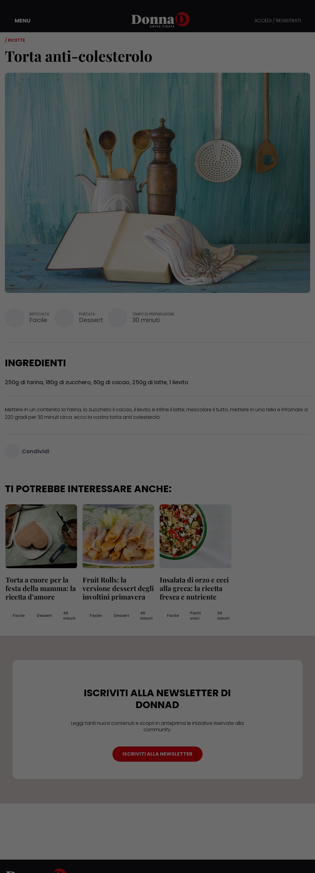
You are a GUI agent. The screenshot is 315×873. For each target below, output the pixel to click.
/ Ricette (15, 40)
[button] (18, 20)
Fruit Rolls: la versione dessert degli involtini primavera (117, 588)
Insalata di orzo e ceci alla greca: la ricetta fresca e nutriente (193, 588)
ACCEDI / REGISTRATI (277, 21)
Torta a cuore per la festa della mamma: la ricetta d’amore (40, 588)
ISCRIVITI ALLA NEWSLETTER (157, 753)
